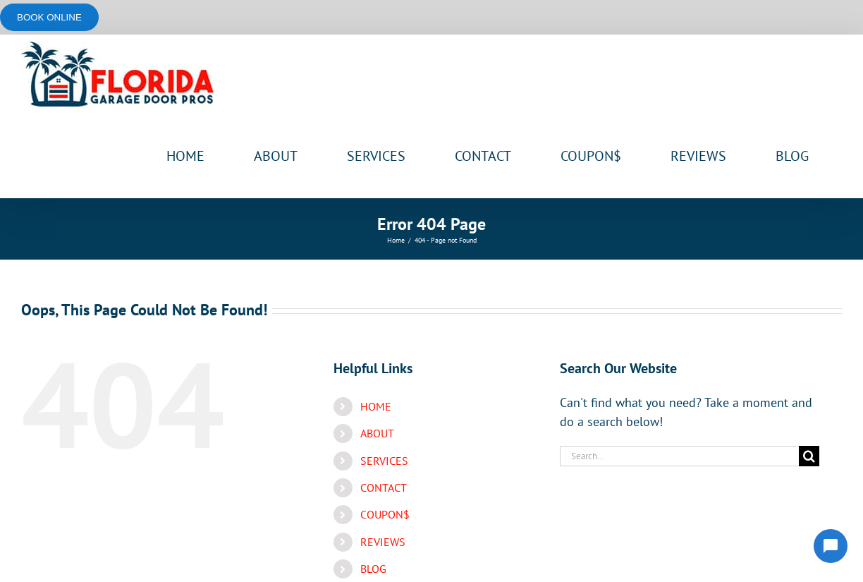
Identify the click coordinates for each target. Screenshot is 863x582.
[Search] (809, 456)
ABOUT (377, 433)
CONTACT (383, 487)
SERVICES (384, 461)
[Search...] (679, 456)
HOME (375, 406)
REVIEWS (382, 542)
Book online (49, 17)
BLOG (373, 569)
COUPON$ (385, 514)
